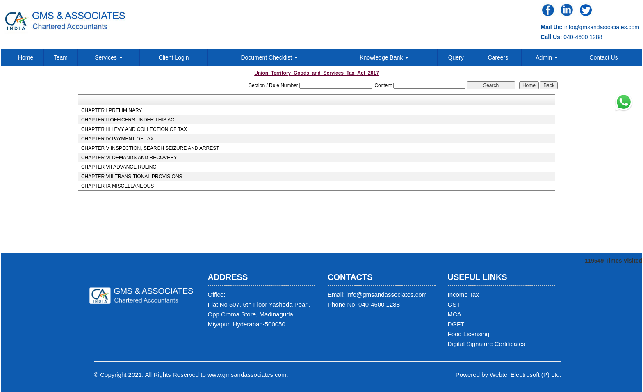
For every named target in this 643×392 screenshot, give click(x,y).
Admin (547, 57)
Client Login (174, 57)
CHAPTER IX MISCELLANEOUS (117, 186)
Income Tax (463, 294)
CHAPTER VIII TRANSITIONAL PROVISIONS (131, 176)
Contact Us (603, 57)
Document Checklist (269, 57)
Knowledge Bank (384, 57)
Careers (498, 57)
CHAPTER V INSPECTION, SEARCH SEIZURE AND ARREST (150, 148)
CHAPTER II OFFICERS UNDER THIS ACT (129, 120)
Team (61, 57)
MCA (454, 314)
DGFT (456, 324)
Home (25, 57)
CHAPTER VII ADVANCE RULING (119, 167)
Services (109, 57)
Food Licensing (469, 333)
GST (454, 304)
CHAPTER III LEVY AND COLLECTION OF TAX (134, 129)
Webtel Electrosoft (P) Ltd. (525, 374)
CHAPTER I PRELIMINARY (111, 110)
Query (456, 57)
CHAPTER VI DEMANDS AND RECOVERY (129, 157)
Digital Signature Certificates (486, 343)
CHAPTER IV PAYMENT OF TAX (117, 139)
